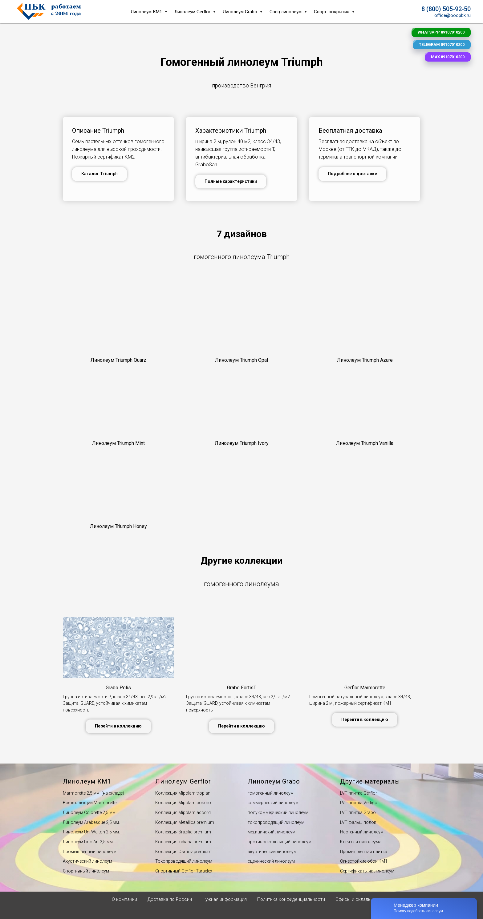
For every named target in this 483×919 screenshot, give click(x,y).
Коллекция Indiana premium (183, 841)
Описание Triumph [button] (98, 130)
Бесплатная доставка (350, 130)
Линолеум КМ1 (147, 11)
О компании (124, 899)
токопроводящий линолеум (276, 822)
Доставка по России (170, 899)
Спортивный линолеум (86, 871)
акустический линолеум (272, 851)
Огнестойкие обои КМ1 (364, 861)
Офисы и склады (353, 899)
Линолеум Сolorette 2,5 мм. (89, 812)
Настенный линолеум (362, 831)
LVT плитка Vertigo (358, 802)
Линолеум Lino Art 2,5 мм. (88, 841)
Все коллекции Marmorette (89, 802)
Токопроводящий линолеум (183, 861)
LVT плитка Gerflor (358, 793)
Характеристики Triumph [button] (230, 130)
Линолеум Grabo (240, 11)
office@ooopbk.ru (452, 15)
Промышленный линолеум (89, 851)
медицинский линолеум (271, 831)
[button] (118, 360)
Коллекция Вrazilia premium (183, 831)
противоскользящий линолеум (279, 841)
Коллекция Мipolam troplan (182, 793)
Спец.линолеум (286, 11)
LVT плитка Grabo (358, 812)
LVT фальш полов (358, 822)
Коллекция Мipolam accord (183, 812)
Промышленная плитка (363, 851)
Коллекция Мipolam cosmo (183, 802)
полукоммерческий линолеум (278, 812)
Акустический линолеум (87, 861)
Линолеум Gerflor (193, 11)
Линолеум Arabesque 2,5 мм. (91, 822)
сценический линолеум (271, 861)
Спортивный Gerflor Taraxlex (183, 871)
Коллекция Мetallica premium (184, 822)
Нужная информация (224, 899)
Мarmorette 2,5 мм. (81, 793)
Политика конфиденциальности (291, 899)
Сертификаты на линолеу (365, 871)
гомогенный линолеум (271, 793)
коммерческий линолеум (273, 802)
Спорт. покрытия (332, 11)
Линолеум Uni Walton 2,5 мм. (91, 831)
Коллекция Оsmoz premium (183, 851)
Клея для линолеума (360, 841)
